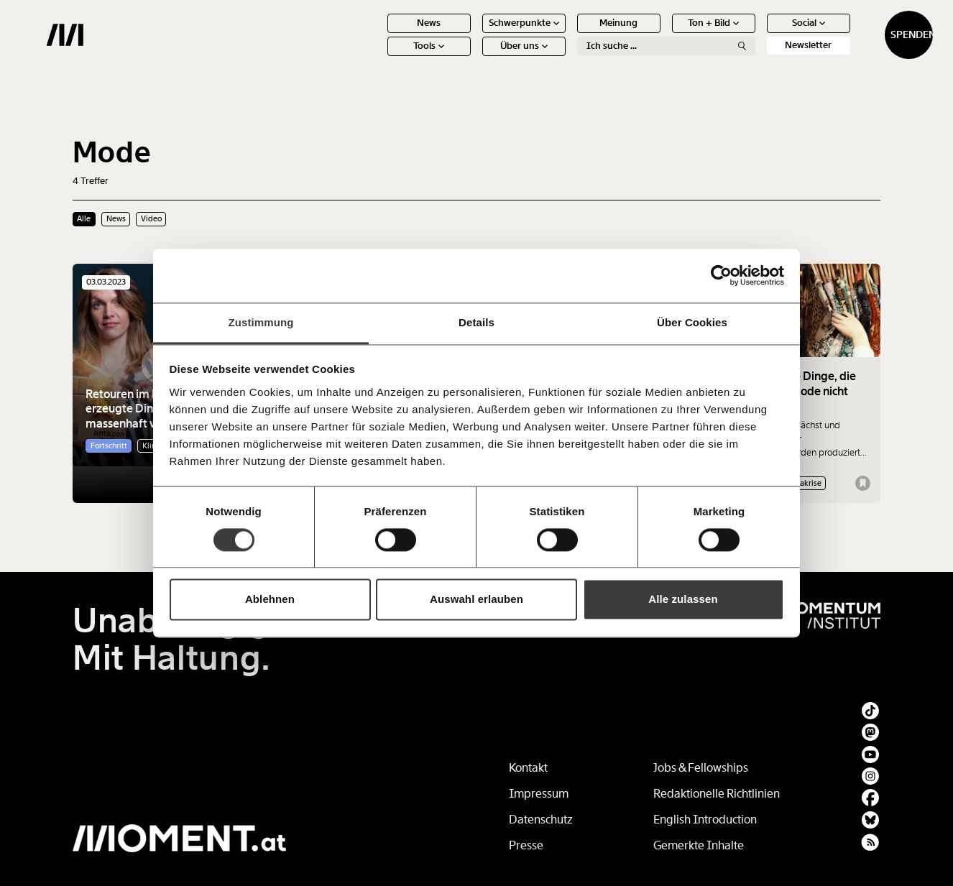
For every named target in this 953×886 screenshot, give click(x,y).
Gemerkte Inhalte (698, 845)
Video (151, 218)
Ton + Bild (661, 34)
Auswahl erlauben (476, 600)
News (377, 34)
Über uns (471, 57)
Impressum (538, 793)
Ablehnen (270, 600)
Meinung (567, 34)
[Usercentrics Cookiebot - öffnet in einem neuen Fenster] (721, 275)
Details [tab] (476, 322)
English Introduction (705, 819)
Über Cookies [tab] (692, 322)
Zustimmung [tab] (261, 322)
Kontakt (528, 767)
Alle (84, 218)
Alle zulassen (682, 600)
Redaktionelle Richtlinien (716, 793)
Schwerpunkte (471, 34)
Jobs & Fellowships (700, 767)
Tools (377, 57)
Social (756, 34)
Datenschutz (541, 819)
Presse (526, 845)
